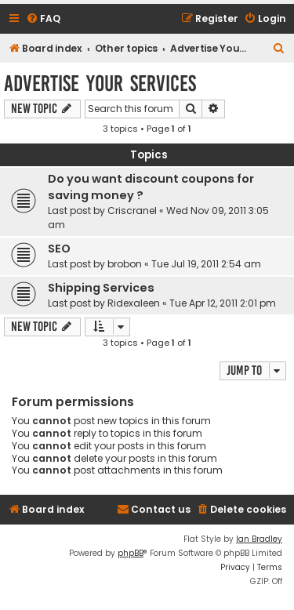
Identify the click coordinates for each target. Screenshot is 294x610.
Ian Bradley (259, 539)
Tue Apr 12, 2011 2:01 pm (222, 303)
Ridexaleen (133, 303)
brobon (124, 264)
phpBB (130, 553)
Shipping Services (101, 288)
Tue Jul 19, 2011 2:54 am (206, 264)
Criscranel (132, 210)
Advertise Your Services (100, 83)
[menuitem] (43, 19)
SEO (59, 248)
